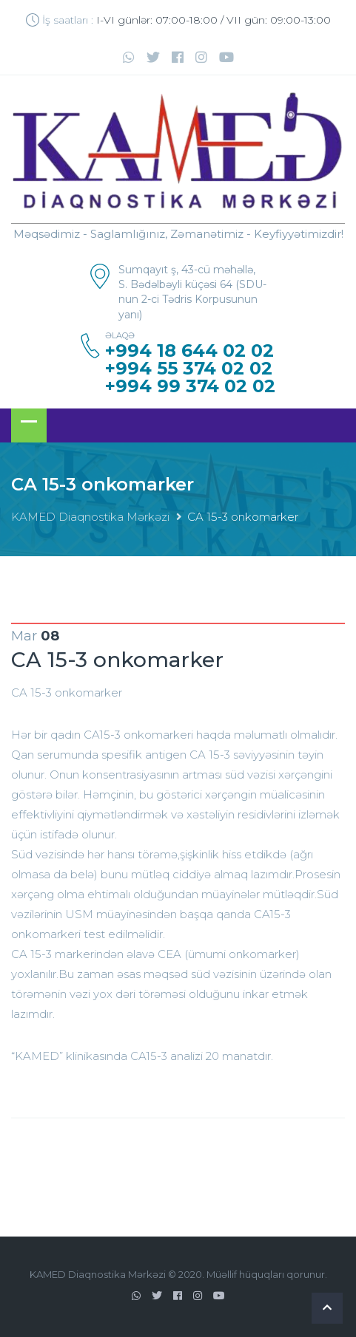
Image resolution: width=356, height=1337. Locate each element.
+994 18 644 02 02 (189, 351)
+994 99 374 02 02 (190, 386)
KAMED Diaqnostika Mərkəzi (90, 517)
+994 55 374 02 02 (188, 368)
